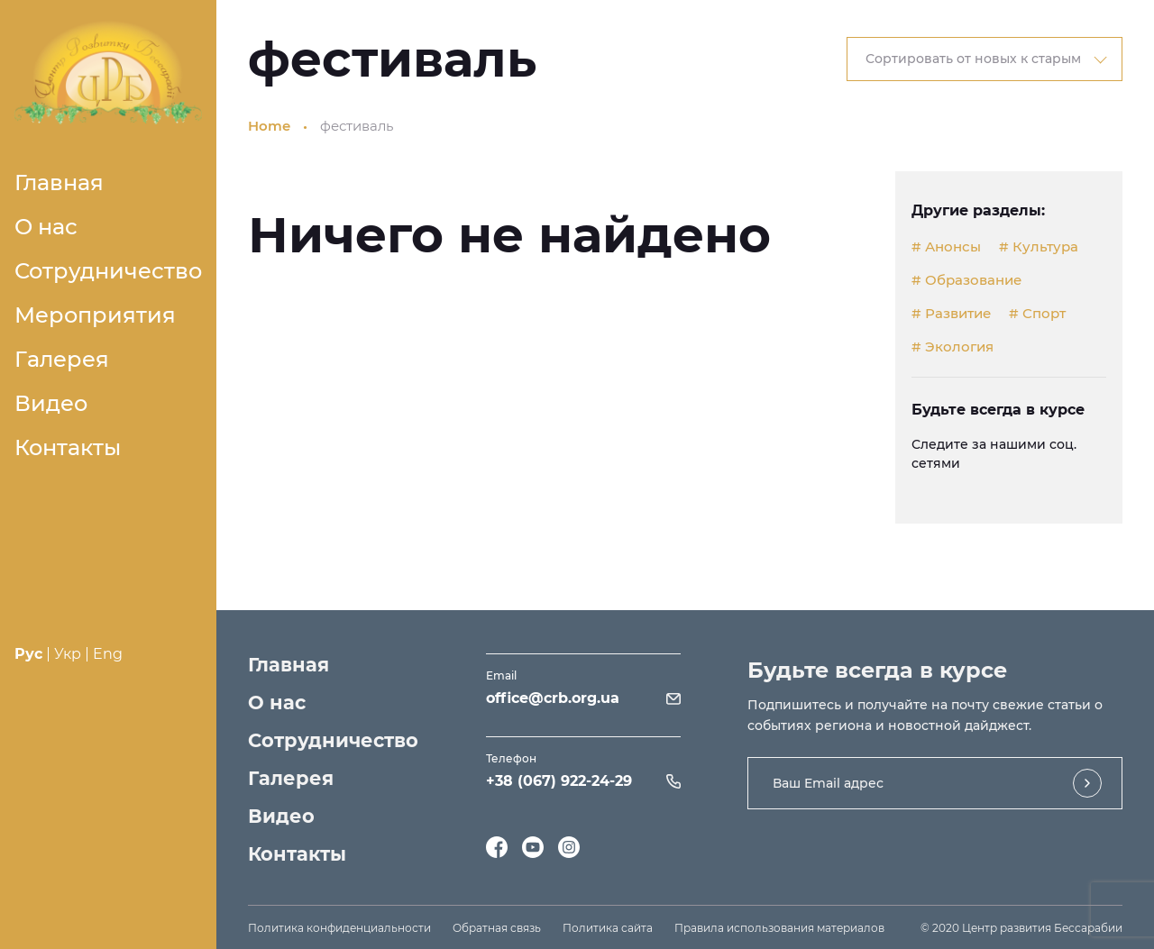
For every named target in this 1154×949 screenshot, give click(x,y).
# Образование (966, 280)
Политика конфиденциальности (339, 928)
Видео (50, 403)
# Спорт (1037, 314)
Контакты (67, 447)
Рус (28, 653)
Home (269, 125)
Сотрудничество (108, 271)
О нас (46, 227)
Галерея (61, 359)
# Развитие (951, 314)
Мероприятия (95, 315)
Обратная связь (497, 928)
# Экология (952, 347)
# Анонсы (946, 247)
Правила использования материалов (779, 928)
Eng (108, 653)
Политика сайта (608, 928)
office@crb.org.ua (552, 698)
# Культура (1038, 247)
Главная (59, 182)
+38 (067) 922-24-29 (559, 780)
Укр (67, 653)
